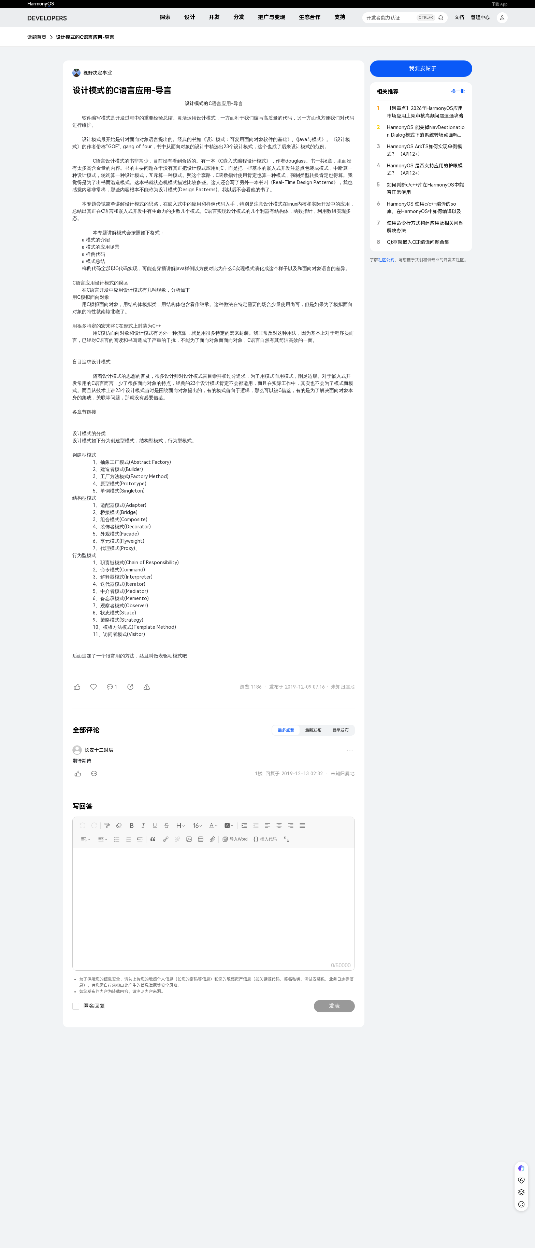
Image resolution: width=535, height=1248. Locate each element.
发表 (334, 1006)
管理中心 (480, 17)
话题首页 (36, 37)
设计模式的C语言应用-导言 (85, 37)
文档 (459, 17)
